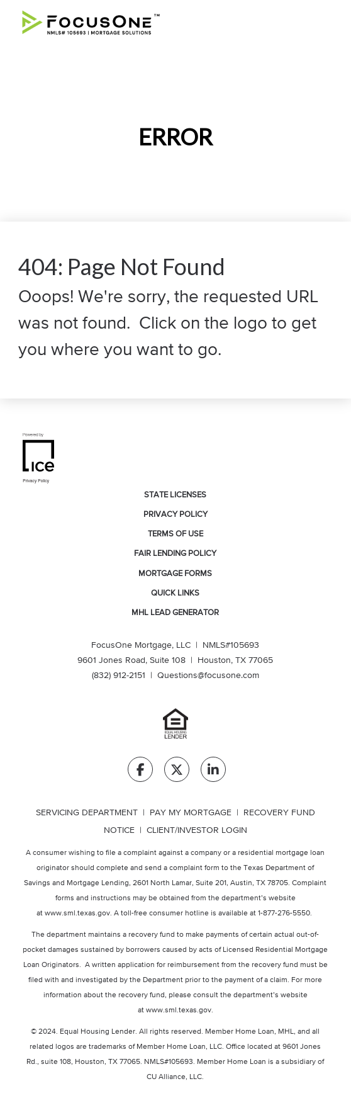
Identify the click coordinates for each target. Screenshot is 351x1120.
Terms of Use (175, 534)
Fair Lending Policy (175, 554)
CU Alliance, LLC (174, 1077)
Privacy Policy (175, 515)
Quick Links (175, 593)
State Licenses (175, 495)
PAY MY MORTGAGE (190, 812)
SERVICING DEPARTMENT (87, 812)
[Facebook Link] (140, 772)
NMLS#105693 (231, 645)
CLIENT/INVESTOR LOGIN (197, 830)
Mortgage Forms (175, 574)
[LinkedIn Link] (213, 772)
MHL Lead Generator (175, 613)
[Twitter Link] (176, 772)
